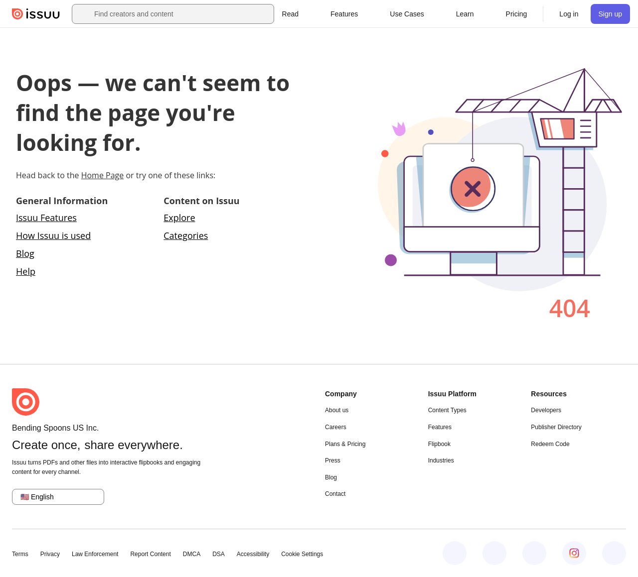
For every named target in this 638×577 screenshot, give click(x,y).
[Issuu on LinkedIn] (494, 553)
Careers (335, 427)
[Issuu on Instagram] (574, 553)
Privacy (50, 554)
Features (440, 427)
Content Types (447, 410)
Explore (179, 218)
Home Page (102, 175)
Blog (25, 253)
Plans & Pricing (345, 444)
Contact (335, 493)
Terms (20, 554)
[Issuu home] (36, 13)
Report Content (150, 554)
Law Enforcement (95, 554)
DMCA (191, 554)
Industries (441, 460)
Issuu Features (46, 218)
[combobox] (182, 13)
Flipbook (439, 444)
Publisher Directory (556, 427)
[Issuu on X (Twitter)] (534, 553)
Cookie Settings (302, 554)
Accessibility (253, 554)
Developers (546, 410)
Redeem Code (550, 444)
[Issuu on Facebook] (455, 553)
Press (332, 460)
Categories (185, 235)
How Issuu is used (53, 235)
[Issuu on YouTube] (614, 553)
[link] (516, 14)
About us (336, 410)
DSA (218, 554)
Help (25, 271)
